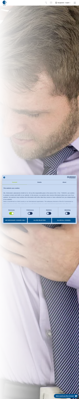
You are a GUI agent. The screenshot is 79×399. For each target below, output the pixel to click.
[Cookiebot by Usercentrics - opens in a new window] (68, 177)
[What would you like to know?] (66, 396)
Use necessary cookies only (15, 220)
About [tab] (64, 182)
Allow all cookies (63, 220)
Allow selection (40, 220)
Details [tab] (39, 182)
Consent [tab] (14, 182)
